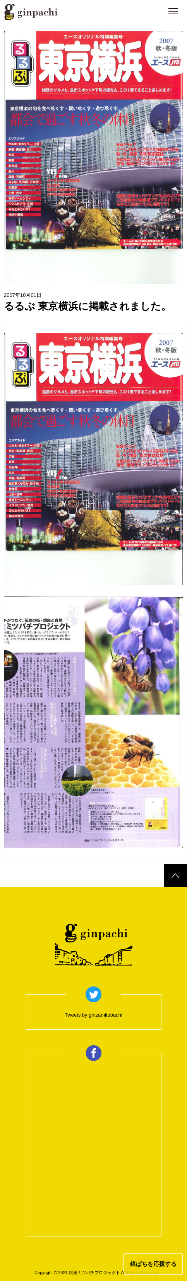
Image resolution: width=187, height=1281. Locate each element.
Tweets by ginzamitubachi (93, 1015)
